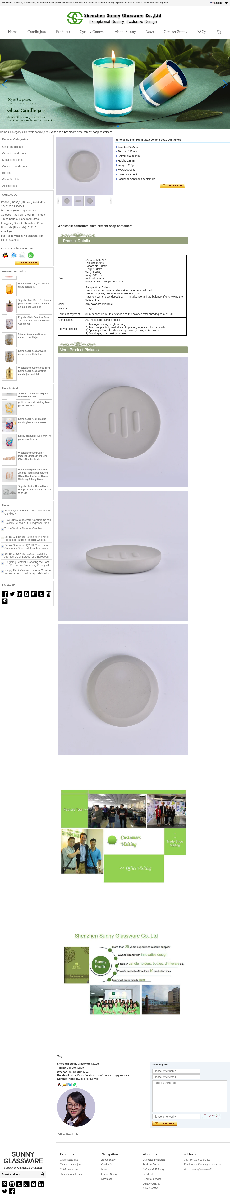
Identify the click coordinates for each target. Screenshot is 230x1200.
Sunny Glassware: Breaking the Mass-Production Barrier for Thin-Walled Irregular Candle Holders (27, 541)
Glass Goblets (10, 179)
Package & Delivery (153, 1169)
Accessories (9, 185)
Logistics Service (152, 1178)
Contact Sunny (175, 31)
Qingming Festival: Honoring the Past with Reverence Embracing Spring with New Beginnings (27, 566)
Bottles (6, 172)
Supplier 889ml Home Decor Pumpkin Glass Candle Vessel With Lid (34, 492)
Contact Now (27, 262)
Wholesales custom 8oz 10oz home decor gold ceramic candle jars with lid (34, 373)
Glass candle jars (12, 146)
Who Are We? (150, 1188)
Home (12, 31)
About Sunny (125, 31)
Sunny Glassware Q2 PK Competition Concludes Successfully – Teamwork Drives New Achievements (26, 549)
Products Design (151, 1164)
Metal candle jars (12, 159)
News (149, 31)
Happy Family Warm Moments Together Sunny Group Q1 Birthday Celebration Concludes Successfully (28, 575)
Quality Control (92, 31)
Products (63, 31)
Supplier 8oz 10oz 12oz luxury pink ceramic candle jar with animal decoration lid (34, 306)
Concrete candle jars (14, 166)
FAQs (201, 31)
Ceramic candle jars (36, 132)
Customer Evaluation (154, 1159)
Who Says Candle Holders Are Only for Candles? (27, 515)
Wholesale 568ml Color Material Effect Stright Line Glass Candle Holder (32, 458)
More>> (31, 505)
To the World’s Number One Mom (24, 531)
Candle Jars (36, 31)
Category (15, 132)
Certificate (148, 1174)
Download (106, 1178)
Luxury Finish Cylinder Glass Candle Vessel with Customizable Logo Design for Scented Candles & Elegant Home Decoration (34, 393)
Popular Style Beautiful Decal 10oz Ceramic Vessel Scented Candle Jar (34, 323)
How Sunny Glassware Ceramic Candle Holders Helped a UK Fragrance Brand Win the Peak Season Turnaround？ (28, 524)
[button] (109, 126)
